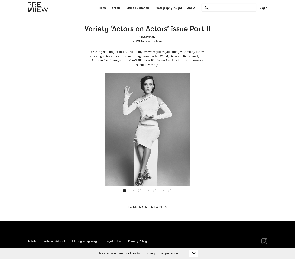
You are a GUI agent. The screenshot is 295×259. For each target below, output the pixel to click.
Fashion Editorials (137, 8)
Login (263, 8)
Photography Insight (168, 8)
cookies (130, 253)
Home (102, 8)
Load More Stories (147, 207)
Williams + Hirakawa (149, 41)
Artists (116, 8)
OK (194, 253)
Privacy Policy (137, 241)
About (191, 8)
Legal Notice (114, 241)
